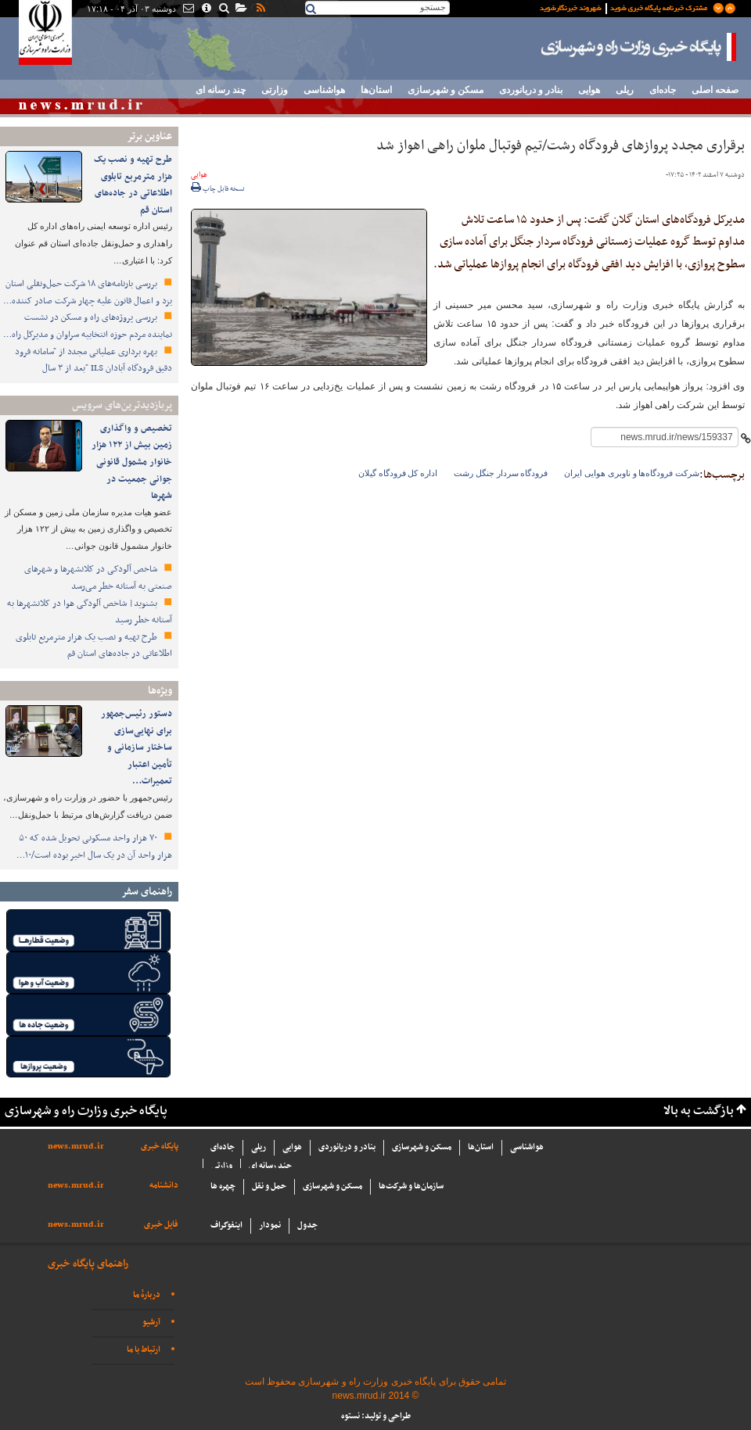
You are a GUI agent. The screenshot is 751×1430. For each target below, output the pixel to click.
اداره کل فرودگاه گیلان (397, 473)
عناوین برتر (149, 136)
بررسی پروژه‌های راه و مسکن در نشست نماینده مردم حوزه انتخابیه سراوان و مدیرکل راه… (87, 326)
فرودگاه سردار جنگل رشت (501, 473)
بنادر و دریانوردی (530, 89)
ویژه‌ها (160, 691)
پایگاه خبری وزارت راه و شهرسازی (639, 47)
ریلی (625, 89)
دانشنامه (163, 1185)
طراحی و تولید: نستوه (376, 1416)
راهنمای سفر (146, 892)
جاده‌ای (662, 89)
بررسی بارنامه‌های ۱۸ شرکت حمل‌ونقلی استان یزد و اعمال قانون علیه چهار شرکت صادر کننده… (87, 292)
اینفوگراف (226, 1225)
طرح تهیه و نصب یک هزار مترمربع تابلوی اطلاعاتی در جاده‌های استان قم (133, 185)
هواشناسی (324, 89)
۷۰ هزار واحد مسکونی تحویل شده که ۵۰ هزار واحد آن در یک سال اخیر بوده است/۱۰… (94, 846)
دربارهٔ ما (146, 1295)
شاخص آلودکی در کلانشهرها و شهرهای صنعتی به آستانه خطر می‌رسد (98, 577)
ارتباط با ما (143, 1349)
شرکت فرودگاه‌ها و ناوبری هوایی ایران (631, 473)
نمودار (270, 1225)
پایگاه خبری (159, 1146)
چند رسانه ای (221, 89)
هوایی (589, 89)
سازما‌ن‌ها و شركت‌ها (411, 1186)
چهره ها (222, 1186)
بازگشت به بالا (698, 1111)
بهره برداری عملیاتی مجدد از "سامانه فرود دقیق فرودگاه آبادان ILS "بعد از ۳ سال (93, 360)
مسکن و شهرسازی (445, 89)
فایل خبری (161, 1224)
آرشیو (151, 1322)
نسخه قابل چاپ (218, 189)
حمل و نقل (269, 1186)
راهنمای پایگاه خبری (88, 1264)
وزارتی (274, 89)
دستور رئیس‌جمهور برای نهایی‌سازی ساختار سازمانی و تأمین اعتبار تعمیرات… (136, 747)
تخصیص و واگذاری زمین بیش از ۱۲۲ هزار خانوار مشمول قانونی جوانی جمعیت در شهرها (132, 462)
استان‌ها (376, 89)
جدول (307, 1225)
